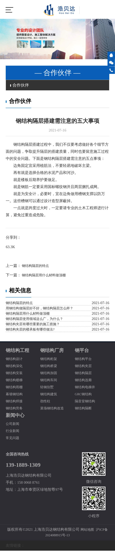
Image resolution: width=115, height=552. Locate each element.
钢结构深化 (15, 367)
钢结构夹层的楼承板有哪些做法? (33, 330)
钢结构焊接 (15, 402)
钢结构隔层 (84, 374)
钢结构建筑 (49, 395)
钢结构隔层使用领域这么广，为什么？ (38, 320)
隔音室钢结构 (86, 402)
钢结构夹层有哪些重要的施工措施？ (36, 325)
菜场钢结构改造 (53, 409)
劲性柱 (46, 402)
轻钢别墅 (47, 388)
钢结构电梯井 (86, 388)
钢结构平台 (84, 360)
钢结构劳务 (15, 409)
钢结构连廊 (84, 381)
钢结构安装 (15, 374)
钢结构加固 (49, 374)
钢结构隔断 (84, 409)
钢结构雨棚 (15, 388)
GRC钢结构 (84, 395)
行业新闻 (13, 432)
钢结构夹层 (84, 367)
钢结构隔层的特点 (36, 267)
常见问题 (13, 439)
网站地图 (86, 531)
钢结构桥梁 (49, 367)
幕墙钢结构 (15, 395)
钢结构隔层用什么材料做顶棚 (46, 276)
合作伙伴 (21, 85)
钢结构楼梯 (15, 381)
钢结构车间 (49, 381)
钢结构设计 (15, 360)
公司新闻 (13, 425)
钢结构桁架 (49, 360)
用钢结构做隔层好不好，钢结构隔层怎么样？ (44, 309)
